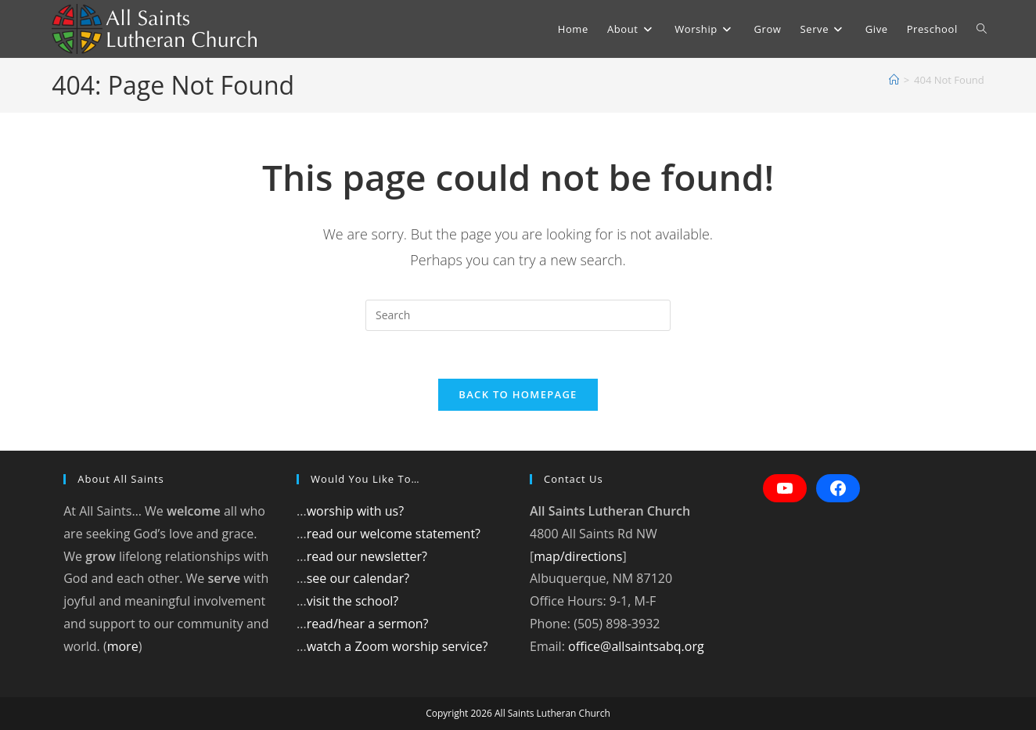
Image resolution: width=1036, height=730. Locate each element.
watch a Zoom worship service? (397, 646)
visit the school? (353, 601)
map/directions (578, 556)
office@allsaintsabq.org (636, 646)
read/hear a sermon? (368, 623)
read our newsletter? (367, 556)
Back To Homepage (518, 394)
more (122, 646)
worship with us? (355, 511)
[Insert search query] (518, 315)
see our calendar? (358, 578)
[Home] (894, 80)
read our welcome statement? (393, 533)
